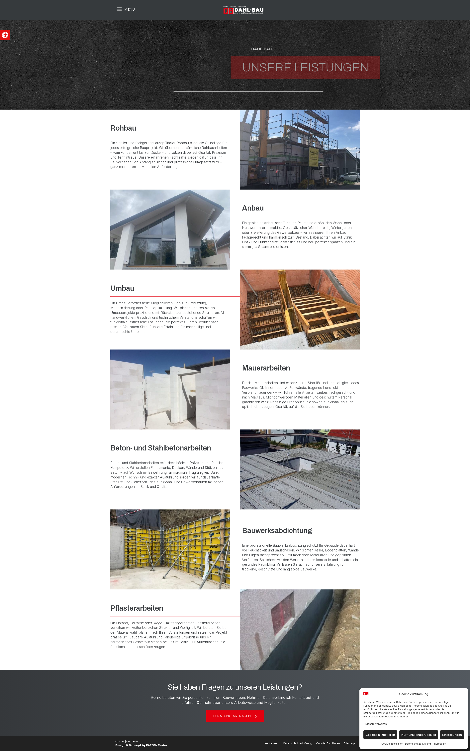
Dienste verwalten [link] (376, 723)
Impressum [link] (439, 743)
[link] (5, 35)
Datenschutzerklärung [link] (418, 743)
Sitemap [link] (349, 743)
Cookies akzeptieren (380, 735)
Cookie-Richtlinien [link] (392, 743)
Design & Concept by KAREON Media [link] (141, 745)
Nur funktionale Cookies (418, 735)
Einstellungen (452, 735)
